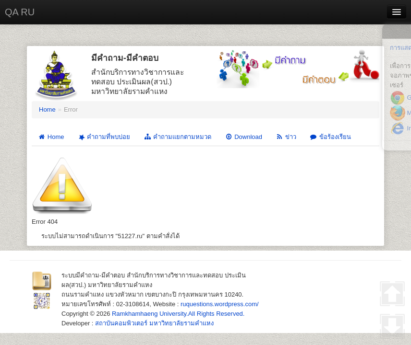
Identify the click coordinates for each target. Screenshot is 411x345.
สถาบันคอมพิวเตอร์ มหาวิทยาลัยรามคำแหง (154, 323)
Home (47, 109)
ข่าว (286, 136)
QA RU (20, 12)
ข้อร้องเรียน (330, 136)
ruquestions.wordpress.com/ (220, 304)
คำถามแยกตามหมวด (177, 136)
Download (243, 136)
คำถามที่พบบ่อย (103, 136)
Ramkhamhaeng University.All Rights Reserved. (178, 313)
